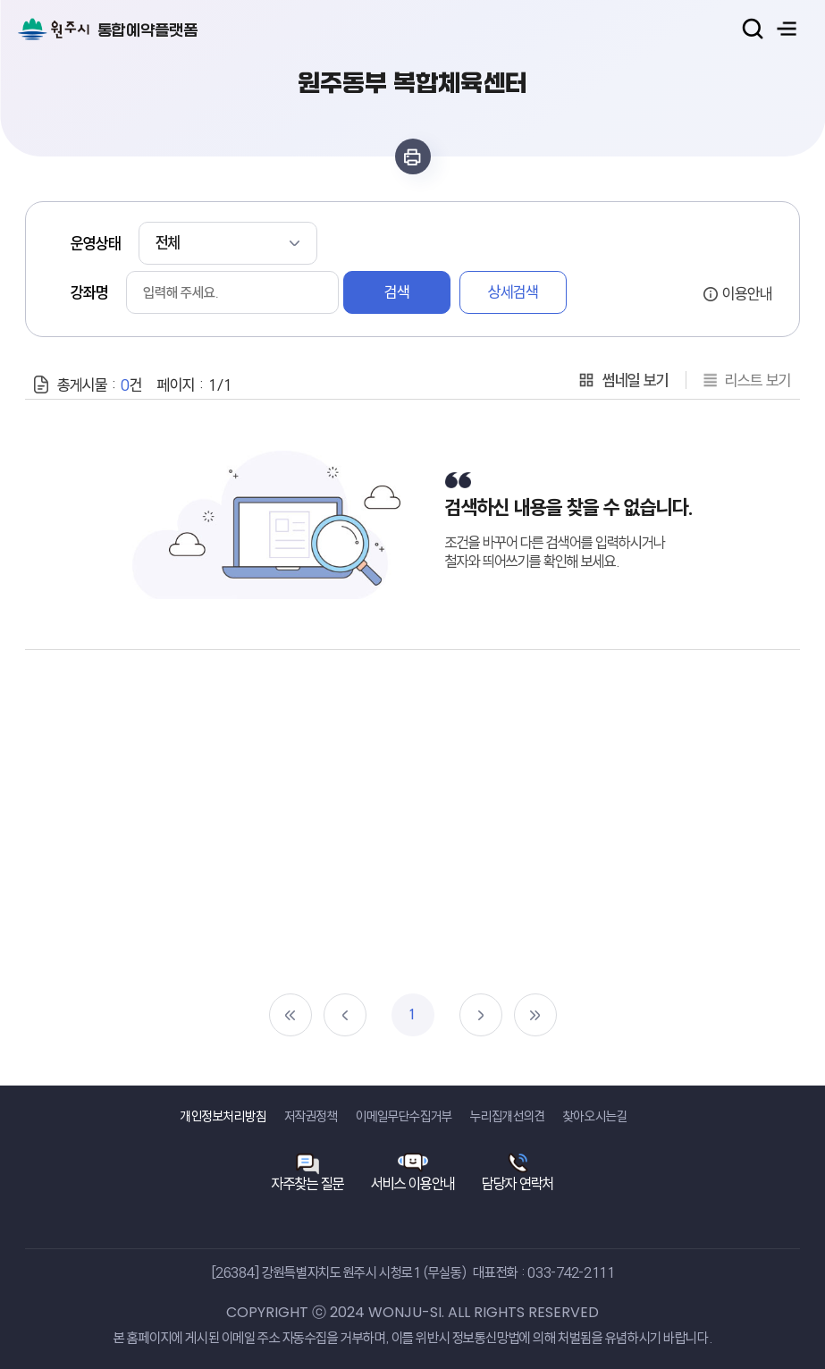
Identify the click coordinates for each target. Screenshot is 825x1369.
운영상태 (96, 243)
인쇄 (413, 156)
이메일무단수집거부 (404, 1116)
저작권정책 (311, 1116)
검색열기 (752, 28)
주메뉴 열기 (786, 28)
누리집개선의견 (507, 1116)
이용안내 (747, 293)
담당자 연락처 (518, 1183)
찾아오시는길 (595, 1116)
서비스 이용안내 (413, 1183)
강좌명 (89, 292)
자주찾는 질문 (308, 1183)
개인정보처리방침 (223, 1116)
